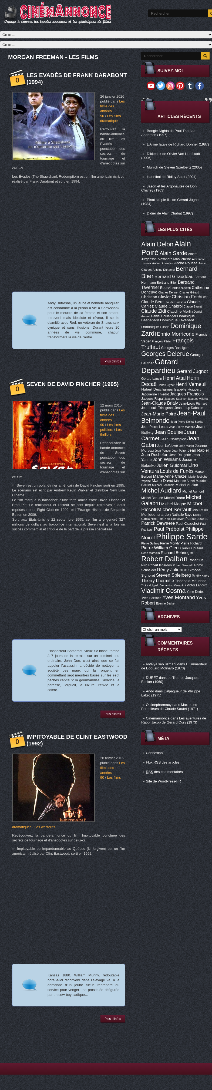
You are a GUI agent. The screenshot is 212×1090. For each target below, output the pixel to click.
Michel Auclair (187, 485)
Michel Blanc (174, 498)
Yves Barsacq (151, 598)
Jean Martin (186, 445)
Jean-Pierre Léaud (154, 427)
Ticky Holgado (150, 585)
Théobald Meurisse (190, 581)
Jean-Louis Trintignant (157, 408)
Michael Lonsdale (163, 485)
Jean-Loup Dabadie (188, 408)
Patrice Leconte (197, 519)
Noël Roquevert (174, 518)
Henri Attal (174, 378)
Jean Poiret (179, 450)
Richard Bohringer (177, 552)
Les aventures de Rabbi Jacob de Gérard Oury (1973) (173, 720)
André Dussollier (162, 263)
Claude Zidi (153, 311)
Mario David (162, 480)
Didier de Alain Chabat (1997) (170, 213)
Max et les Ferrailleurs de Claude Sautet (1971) (169, 707)
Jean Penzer (163, 450)
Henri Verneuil (191, 384)
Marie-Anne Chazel (170, 476)
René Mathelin (150, 552)
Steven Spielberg (173, 575)
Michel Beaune (152, 498)
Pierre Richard (191, 543)
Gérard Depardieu (159, 366)
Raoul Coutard (192, 548)
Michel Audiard (161, 490)
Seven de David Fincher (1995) (72, 384)
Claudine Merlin (180, 311)
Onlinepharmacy (158, 705)
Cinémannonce (157, 718)
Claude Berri (152, 302)
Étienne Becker (166, 603)
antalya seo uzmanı (161, 664)
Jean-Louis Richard (193, 403)
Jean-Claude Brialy (159, 403)
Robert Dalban (164, 559)
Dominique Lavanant (177, 320)
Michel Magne (173, 504)
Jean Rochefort (155, 454)
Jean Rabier (198, 450)
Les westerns (44, 827)
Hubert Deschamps (157, 389)
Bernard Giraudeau (173, 276)
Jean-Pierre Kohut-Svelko (187, 421)
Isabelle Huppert (187, 389)
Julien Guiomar (172, 465)
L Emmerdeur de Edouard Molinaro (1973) (174, 666)
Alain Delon (157, 244)
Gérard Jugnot (192, 371)
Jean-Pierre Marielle (182, 426)
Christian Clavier (156, 297)
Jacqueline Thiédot (155, 394)
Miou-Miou (200, 510)
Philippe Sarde (182, 536)
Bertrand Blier (167, 283)
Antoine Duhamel (164, 269)
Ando (150, 691)
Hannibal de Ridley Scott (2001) (172, 177)
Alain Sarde (173, 253)
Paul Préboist (169, 529)
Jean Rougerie (180, 455)
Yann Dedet (195, 592)
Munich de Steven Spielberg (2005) (174, 167)
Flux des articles (162, 762)
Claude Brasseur (175, 302)
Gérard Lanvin (151, 379)
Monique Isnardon (156, 515)
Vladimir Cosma (163, 590)
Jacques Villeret (197, 398)
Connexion (154, 753)
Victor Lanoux (197, 585)
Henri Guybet (166, 385)
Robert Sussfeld (183, 565)
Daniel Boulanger (163, 316)
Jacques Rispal (152, 399)
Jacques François (187, 393)
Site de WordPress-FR (163, 781)
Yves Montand (178, 597)
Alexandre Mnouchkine (174, 259)
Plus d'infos (113, 361)
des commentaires (164, 772)
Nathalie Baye (182, 515)
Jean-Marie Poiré (158, 414)
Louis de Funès (176, 471)
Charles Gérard (189, 292)
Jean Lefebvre (167, 446)
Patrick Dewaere (158, 523)
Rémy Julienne (172, 569)
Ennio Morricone (175, 334)
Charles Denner (168, 292)
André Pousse (185, 263)
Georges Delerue (165, 353)
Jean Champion (173, 439)
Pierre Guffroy (150, 543)
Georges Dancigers (175, 348)
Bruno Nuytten (181, 287)
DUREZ (152, 678)
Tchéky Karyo (200, 575)
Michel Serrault (174, 509)
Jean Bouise (169, 432)
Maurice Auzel (184, 481)
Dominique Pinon (155, 327)
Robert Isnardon (160, 565)
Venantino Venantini (173, 585)
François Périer (161, 341)
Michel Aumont (193, 491)
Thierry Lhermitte (157, 580)
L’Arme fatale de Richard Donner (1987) (178, 144)
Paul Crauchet (187, 523)
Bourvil (165, 288)
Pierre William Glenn (161, 547)
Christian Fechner (190, 296)
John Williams (167, 459)
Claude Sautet (193, 306)
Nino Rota (157, 518)
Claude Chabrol (169, 306)
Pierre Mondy (170, 543)
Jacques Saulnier (175, 398)
